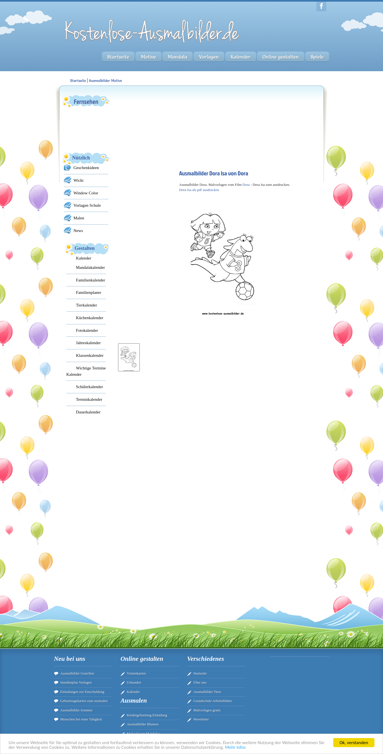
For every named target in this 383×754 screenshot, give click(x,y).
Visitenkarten (136, 673)
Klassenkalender (89, 355)
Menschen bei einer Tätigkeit (81, 719)
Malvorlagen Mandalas (143, 733)
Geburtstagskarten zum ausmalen (84, 701)
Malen (78, 218)
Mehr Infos (235, 747)
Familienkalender (90, 280)
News (78, 230)
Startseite (118, 57)
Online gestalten (280, 57)
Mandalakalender (90, 267)
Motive (148, 57)
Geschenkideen (86, 167)
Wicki (78, 180)
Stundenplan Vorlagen (76, 682)
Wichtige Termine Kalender (86, 371)
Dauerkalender (88, 412)
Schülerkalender (89, 386)
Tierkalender (86, 305)
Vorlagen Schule (87, 205)
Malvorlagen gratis (207, 710)
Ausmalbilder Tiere (207, 692)
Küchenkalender (89, 317)
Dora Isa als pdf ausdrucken (199, 190)
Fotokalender (87, 330)
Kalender (241, 57)
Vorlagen (209, 57)
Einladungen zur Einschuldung (82, 692)
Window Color (85, 192)
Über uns (199, 682)
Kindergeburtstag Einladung (147, 715)
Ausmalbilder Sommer (76, 710)
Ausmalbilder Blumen (142, 724)
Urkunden (134, 682)
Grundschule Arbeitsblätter (212, 701)
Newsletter (201, 719)
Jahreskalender (88, 342)
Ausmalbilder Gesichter (77, 673)
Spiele (317, 57)
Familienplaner (88, 292)
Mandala (177, 57)
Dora (246, 185)
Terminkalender (89, 399)
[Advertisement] (157, 128)
